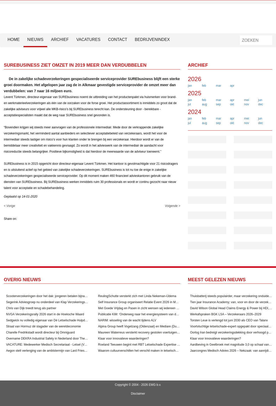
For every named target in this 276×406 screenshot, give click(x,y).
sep (218, 104)
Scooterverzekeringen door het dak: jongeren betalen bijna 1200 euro (52, 296)
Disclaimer (138, 393)
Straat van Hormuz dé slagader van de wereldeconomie (43, 326)
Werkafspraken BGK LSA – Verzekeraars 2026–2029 (225, 314)
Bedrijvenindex (152, 39)
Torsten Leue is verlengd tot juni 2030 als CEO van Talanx (229, 320)
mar (218, 85)
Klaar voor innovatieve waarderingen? (123, 338)
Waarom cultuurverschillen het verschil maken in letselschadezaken (143, 350)
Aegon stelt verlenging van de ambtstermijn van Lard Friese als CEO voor (55, 350)
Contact (117, 39)
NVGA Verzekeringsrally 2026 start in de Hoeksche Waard (45, 314)
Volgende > (172, 206)
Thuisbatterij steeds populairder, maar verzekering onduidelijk (231, 296)
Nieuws (35, 39)
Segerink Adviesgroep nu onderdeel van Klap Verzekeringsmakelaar (51, 302)
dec (260, 104)
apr (232, 85)
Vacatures (88, 39)
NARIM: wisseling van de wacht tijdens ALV (127, 320)
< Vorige (9, 206)
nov (246, 104)
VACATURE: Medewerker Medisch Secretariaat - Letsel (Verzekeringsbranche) (59, 344)
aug (204, 104)
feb (204, 85)
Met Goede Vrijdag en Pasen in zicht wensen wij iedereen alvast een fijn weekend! (153, 308)
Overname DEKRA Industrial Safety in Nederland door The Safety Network (56, 338)
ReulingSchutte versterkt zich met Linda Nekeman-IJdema (137, 296)
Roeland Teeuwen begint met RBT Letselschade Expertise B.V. (140, 344)
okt (232, 104)
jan (190, 85)
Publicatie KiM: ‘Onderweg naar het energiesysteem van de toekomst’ (144, 314)
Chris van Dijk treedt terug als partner (31, 308)
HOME (14, 39)
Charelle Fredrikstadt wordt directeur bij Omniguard (40, 332)
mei (246, 100)
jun (260, 100)
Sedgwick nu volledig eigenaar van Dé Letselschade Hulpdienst (48, 320)
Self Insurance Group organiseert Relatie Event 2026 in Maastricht (142, 302)
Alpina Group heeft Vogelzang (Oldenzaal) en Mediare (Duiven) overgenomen (150, 326)
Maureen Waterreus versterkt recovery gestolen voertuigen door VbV (144, 332)
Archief (60, 39)
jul (189, 104)
